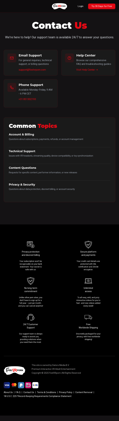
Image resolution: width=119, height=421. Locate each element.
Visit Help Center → (87, 74)
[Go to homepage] (59, 6)
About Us (8, 397)
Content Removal (83, 397)
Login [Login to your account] (78, 6)
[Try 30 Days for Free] (100, 6)
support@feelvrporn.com (33, 74)
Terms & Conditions (46, 397)
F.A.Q (18, 397)
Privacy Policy (65, 397)
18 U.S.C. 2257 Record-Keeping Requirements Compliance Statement (37, 401)
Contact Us (28, 397)
